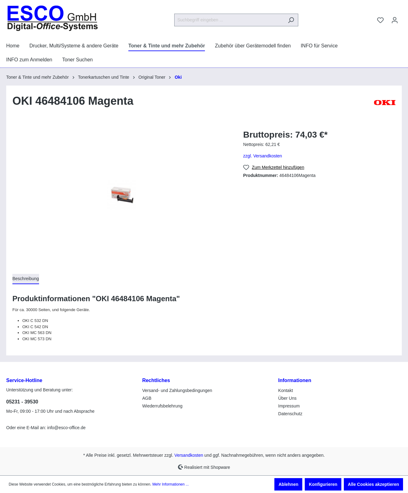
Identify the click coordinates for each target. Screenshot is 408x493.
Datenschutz (290, 413)
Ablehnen (288, 484)
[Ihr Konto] (395, 20)
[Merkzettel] (380, 20)
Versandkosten (189, 455)
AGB (147, 398)
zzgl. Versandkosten (262, 155)
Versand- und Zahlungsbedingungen (177, 390)
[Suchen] (291, 20)
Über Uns (287, 398)
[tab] (25, 279)
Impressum (288, 405)
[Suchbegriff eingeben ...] (229, 20)
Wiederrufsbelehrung (162, 405)
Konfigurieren (323, 484)
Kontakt (285, 390)
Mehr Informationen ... (170, 484)
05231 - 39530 (22, 401)
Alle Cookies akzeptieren (373, 484)
